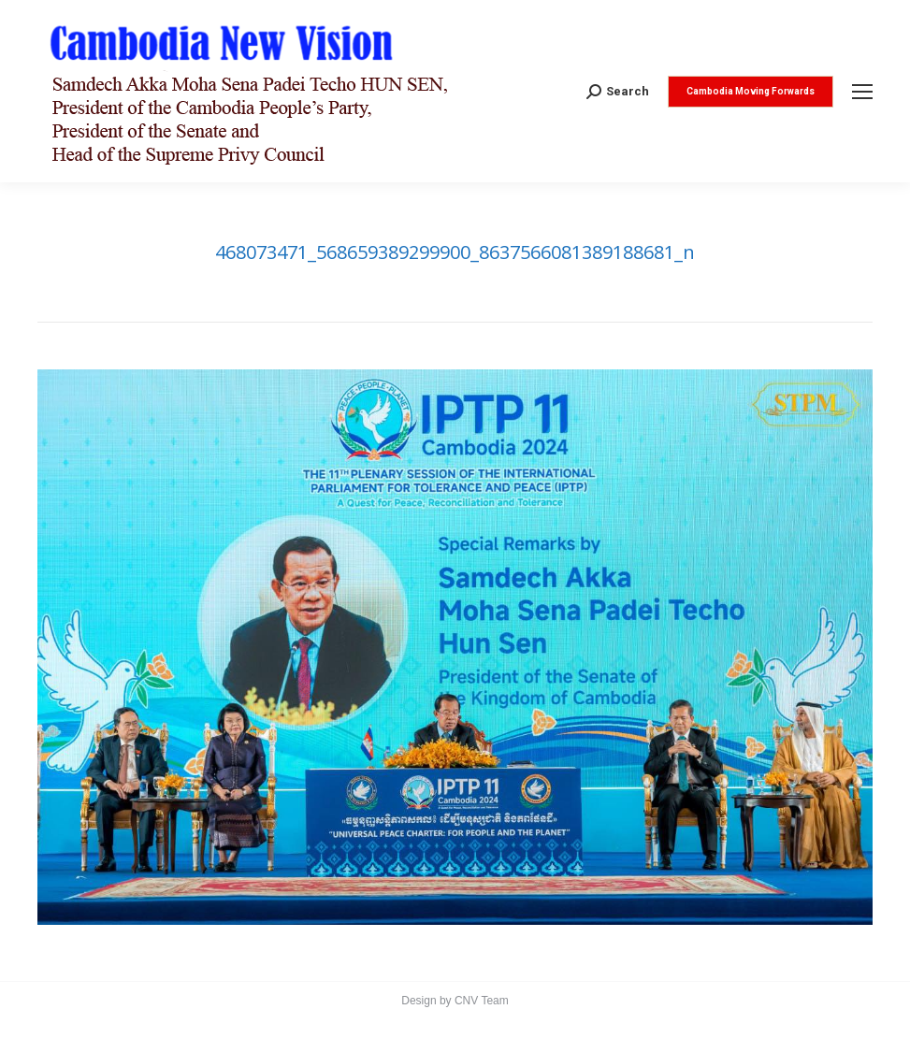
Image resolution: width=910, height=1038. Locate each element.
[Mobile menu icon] (862, 91)
